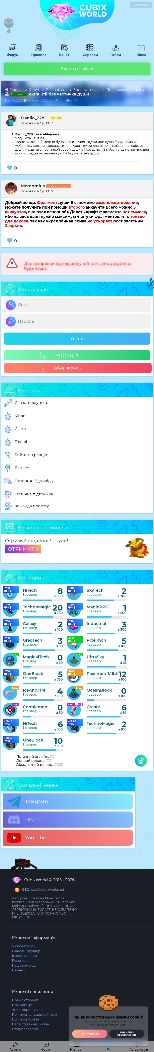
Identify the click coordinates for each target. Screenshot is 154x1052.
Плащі (15, 442)
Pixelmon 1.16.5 (102, 673)
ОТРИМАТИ (23, 549)
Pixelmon (96, 640)
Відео (139, 53)
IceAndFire (34, 690)
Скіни (15, 429)
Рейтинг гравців (25, 455)
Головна (14, 90)
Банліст (17, 468)
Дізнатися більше (107, 1041)
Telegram (27, 802)
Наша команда (24, 965)
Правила (38, 53)
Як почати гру (23, 946)
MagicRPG (97, 607)
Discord (25, 820)
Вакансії (18, 970)
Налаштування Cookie (30, 1024)
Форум (11, 53)
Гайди (114, 53)
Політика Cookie (131, 1041)
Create (93, 706)
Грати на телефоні (77, 69)
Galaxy (29, 623)
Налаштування (84, 1041)
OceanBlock (99, 690)
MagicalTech (36, 656)
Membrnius (33, 186)
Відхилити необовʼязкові (127, 1033)
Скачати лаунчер (26, 403)
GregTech (32, 640)
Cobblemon (35, 706)
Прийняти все (89, 1033)
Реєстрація (58, 355)
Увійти (77, 338)
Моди (15, 416)
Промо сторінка (25, 1000)
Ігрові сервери (24, 956)
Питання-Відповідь (28, 481)
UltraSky (95, 656)
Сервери (89, 53)
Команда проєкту (26, 506)
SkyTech (95, 590)
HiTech (30, 590)
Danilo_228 (32, 118)
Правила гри (22, 1005)
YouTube (26, 838)
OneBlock (33, 673)
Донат (63, 53)
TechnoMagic (57, 90)
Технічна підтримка (28, 494)
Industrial (96, 623)
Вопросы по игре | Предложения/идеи (107, 90)
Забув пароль (59, 368)
